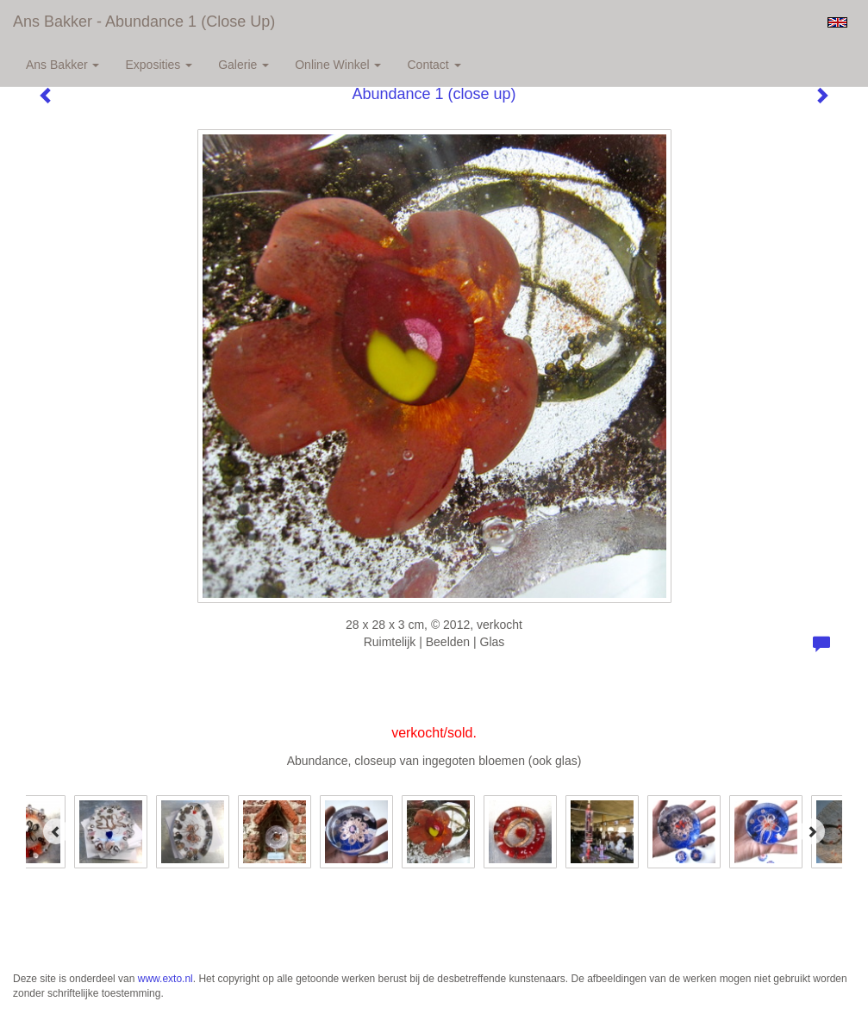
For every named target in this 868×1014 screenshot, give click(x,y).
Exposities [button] (158, 65)
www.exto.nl (165, 979)
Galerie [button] (243, 65)
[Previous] (56, 831)
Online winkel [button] (338, 65)
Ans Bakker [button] (62, 65)
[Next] (812, 831)
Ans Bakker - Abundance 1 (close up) (144, 21)
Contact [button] (433, 65)
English (837, 22)
